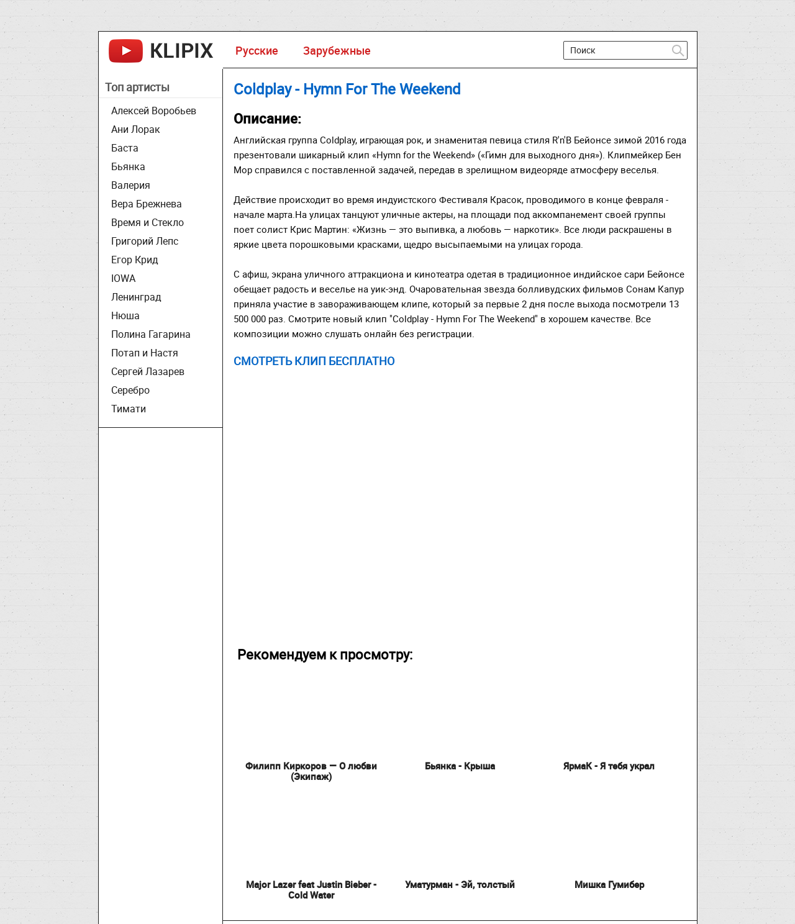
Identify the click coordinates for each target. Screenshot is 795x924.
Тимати (128, 408)
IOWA (123, 278)
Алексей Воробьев (153, 110)
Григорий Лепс (144, 241)
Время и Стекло (147, 222)
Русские (256, 50)
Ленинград (136, 297)
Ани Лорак (135, 129)
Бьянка (128, 166)
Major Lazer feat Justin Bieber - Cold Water (311, 889)
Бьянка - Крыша (460, 765)
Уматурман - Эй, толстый (460, 884)
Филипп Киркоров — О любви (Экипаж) (311, 770)
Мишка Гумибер (609, 884)
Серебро (130, 390)
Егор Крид (134, 259)
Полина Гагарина (151, 334)
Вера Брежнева (146, 204)
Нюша (125, 315)
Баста (125, 148)
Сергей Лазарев (147, 371)
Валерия (130, 185)
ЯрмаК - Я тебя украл (609, 765)
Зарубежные (337, 50)
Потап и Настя (144, 353)
